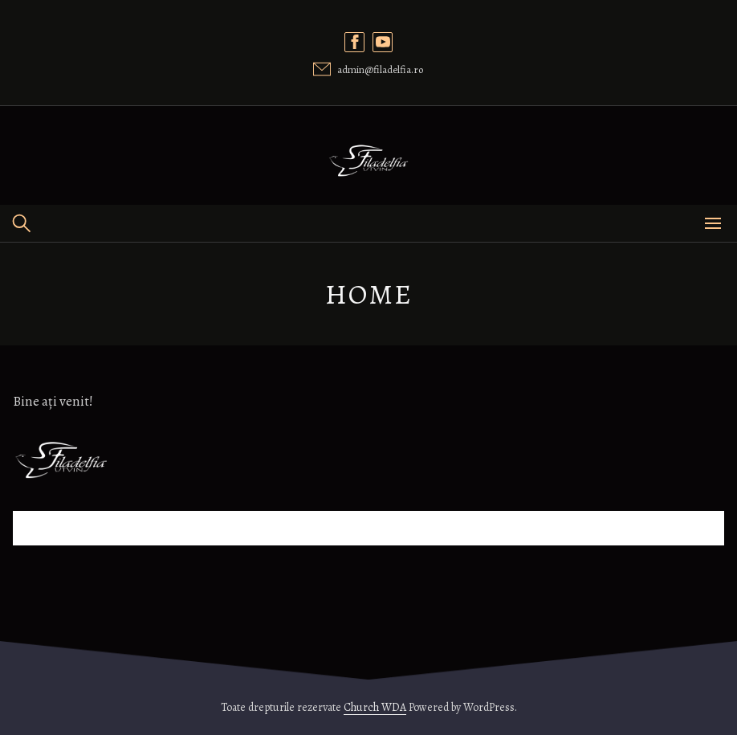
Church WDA (375, 707)
